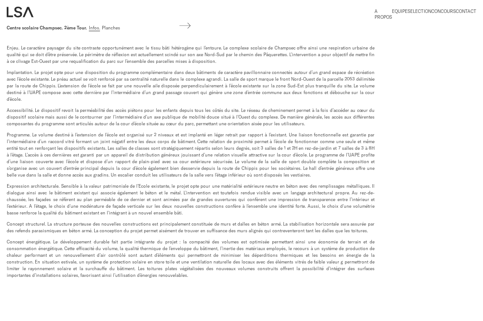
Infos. (94, 28)
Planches (111, 28)
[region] (191, 164)
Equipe (400, 11)
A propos (383, 14)
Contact (466, 11)
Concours (443, 11)
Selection (419, 11)
